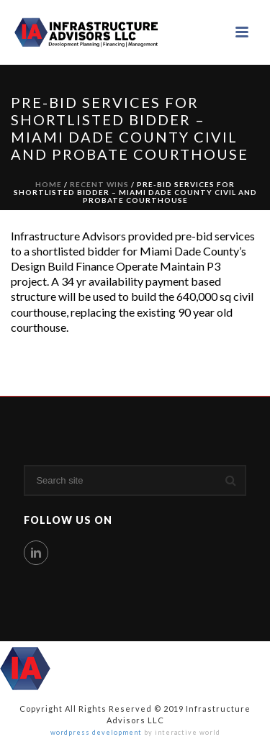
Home (48, 184)
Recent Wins (99, 184)
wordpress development (96, 732)
